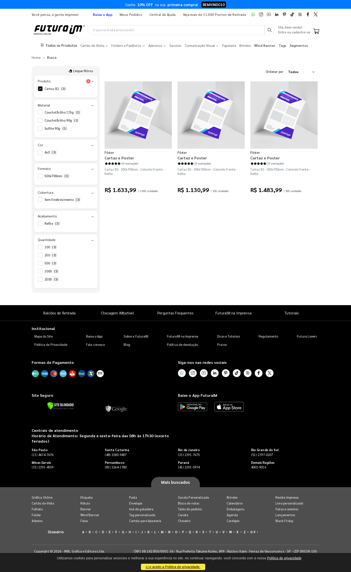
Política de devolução (182, 344)
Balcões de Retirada (59, 312)
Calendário (235, 503)
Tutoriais (291, 312)
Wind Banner (89, 515)
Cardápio (233, 521)
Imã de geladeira (141, 509)
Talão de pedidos (190, 509)
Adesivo (37, 521)
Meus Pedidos (131, 14)
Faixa (84, 521)
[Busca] (269, 30)
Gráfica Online (42, 497)
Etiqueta (86, 497)
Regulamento (268, 336)
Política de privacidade (284, 558)
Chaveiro (184, 521)
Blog (127, 344)
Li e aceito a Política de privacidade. (173, 567)
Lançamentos (285, 515)
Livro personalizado (289, 503)
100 (51, 247)
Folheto (37, 509)
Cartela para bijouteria (145, 521)
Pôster (109, 152)
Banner (85, 509)
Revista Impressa (287, 497)
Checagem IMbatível (117, 312)
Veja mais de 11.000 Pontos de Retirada (214, 14)
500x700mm (57, 176)
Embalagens (235, 509)
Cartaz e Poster (119, 157)
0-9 (252, 532)
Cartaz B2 (56, 88)
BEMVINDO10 (213, 4)
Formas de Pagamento (53, 362)
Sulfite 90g (56, 128)
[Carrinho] (316, 31)
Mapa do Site (43, 336)
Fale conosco (95, 344)
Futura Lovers (307, 336)
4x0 (51, 152)
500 (51, 263)
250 (51, 255)
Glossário (56, 531)
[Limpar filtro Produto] (88, 81)
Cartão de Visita (43, 503)
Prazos (222, 344)
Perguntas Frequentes (175, 312)
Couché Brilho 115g (63, 112)
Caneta (183, 515)
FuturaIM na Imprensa (233, 312)
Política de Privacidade (51, 344)
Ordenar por (274, 71)
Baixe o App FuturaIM (197, 395)
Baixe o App (94, 336)
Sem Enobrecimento (63, 199)
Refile (52, 223)
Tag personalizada (142, 515)
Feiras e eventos (286, 509)
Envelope (135, 503)
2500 (52, 279)
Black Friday (284, 521)
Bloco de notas (188, 503)
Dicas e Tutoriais (228, 336)
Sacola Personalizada (193, 497)
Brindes (232, 497)
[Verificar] (61, 406)
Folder (36, 515)
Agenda (232, 515)
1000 (52, 271)
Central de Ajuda (162, 14)
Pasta (133, 497)
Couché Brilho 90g (62, 120)
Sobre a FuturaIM (136, 336)
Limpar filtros (80, 70)
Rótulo (85, 503)
